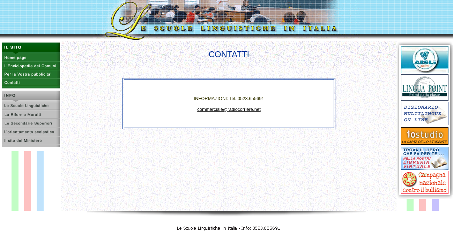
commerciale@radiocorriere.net (229, 109)
